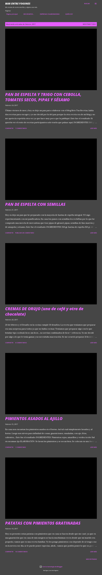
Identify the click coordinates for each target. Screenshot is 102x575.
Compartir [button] (9, 128)
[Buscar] (87, 3)
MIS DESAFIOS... (27, 14)
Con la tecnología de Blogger (51, 567)
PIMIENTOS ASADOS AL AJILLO (33, 418)
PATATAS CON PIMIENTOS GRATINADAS (42, 523)
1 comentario (20, 447)
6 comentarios (21, 343)
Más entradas (91, 559)
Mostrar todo (89, 24)
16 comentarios (21, 552)
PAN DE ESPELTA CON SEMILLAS (35, 204)
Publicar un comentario (24, 233)
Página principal (10, 14)
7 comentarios (21, 128)
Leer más (93, 128)
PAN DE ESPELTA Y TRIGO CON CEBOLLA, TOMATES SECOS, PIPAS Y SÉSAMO (43, 97)
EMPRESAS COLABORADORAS (48, 14)
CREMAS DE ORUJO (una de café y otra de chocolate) (44, 311)
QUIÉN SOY (68, 14)
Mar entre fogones (17, 3)
